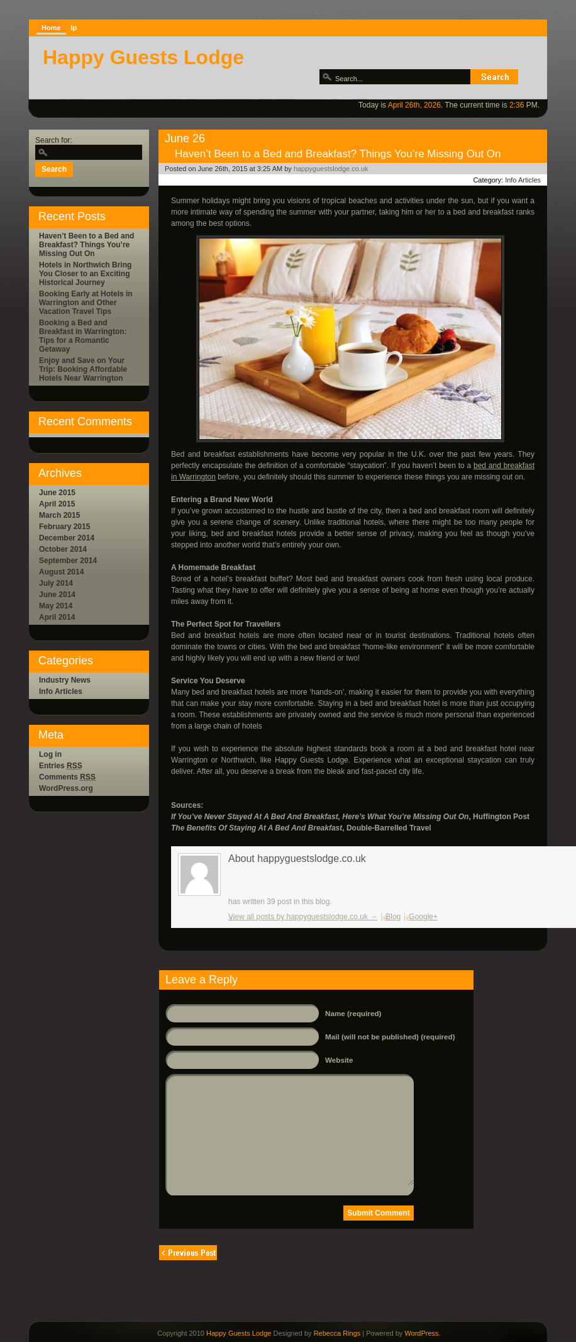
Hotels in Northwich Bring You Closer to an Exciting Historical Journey (85, 273)
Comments (67, 777)
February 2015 (64, 526)
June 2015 (57, 492)
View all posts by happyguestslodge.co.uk (302, 916)
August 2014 (61, 572)
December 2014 (66, 538)
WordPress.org (66, 788)
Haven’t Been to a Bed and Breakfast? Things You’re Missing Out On (86, 245)
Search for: (53, 140)
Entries (60, 765)
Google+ (423, 916)
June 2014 (57, 594)
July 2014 (56, 583)
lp (74, 27)
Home (51, 27)
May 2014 (55, 605)
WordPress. (422, 1333)
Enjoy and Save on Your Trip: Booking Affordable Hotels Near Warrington (83, 369)
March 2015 (59, 515)
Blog (393, 916)
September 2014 (68, 560)
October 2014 (63, 549)
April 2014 (57, 617)
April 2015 (57, 504)
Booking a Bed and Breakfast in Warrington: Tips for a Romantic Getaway (83, 336)
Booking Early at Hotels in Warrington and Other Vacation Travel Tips (86, 302)
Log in (50, 754)
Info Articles (60, 691)
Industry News (65, 680)
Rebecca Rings (337, 1333)
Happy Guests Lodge (143, 57)
